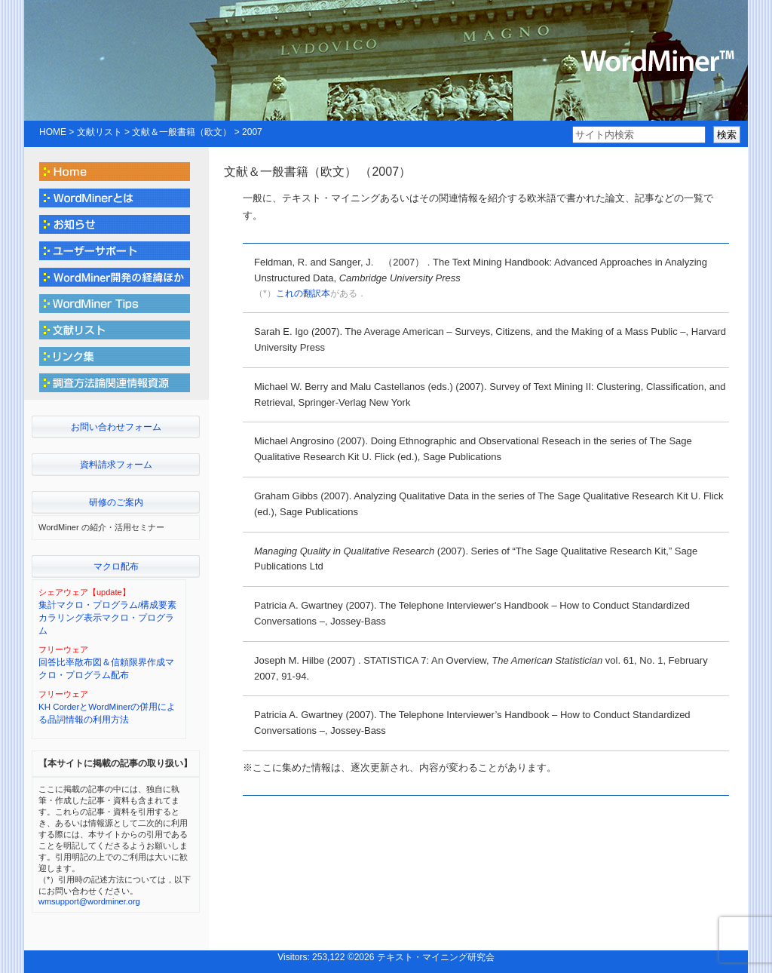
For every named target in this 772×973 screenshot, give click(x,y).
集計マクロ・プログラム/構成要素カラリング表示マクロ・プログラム (107, 618)
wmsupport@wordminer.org (89, 901)
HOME (52, 132)
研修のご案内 (116, 502)
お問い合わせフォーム (116, 427)
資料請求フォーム (116, 464)
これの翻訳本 (303, 293)
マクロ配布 (116, 566)
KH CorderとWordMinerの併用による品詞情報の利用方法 (107, 713)
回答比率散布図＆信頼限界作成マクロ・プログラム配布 (106, 669)
